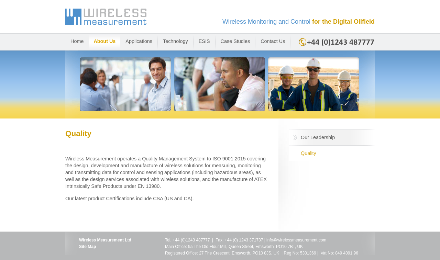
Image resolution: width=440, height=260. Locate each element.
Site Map (87, 246)
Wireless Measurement (220, 21)
